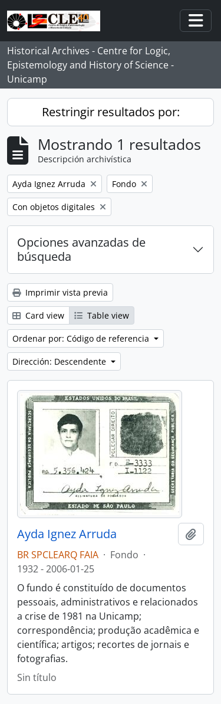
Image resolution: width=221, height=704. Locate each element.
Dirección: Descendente (60, 361)
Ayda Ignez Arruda (67, 534)
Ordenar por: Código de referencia (81, 338)
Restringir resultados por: (111, 112)
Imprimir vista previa (60, 292)
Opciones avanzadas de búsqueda (81, 249)
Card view (38, 315)
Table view (101, 315)
